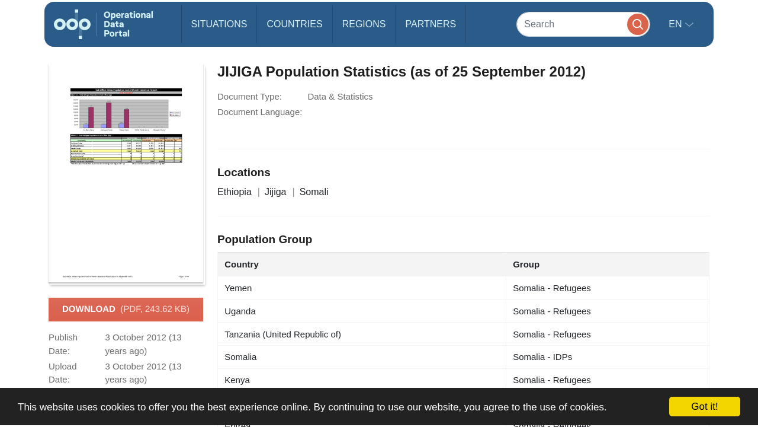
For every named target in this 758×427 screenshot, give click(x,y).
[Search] (583, 24)
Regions (364, 24)
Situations (219, 24)
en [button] (677, 24)
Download (126, 309)
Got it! (704, 406)
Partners (430, 24)
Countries (294, 24)
